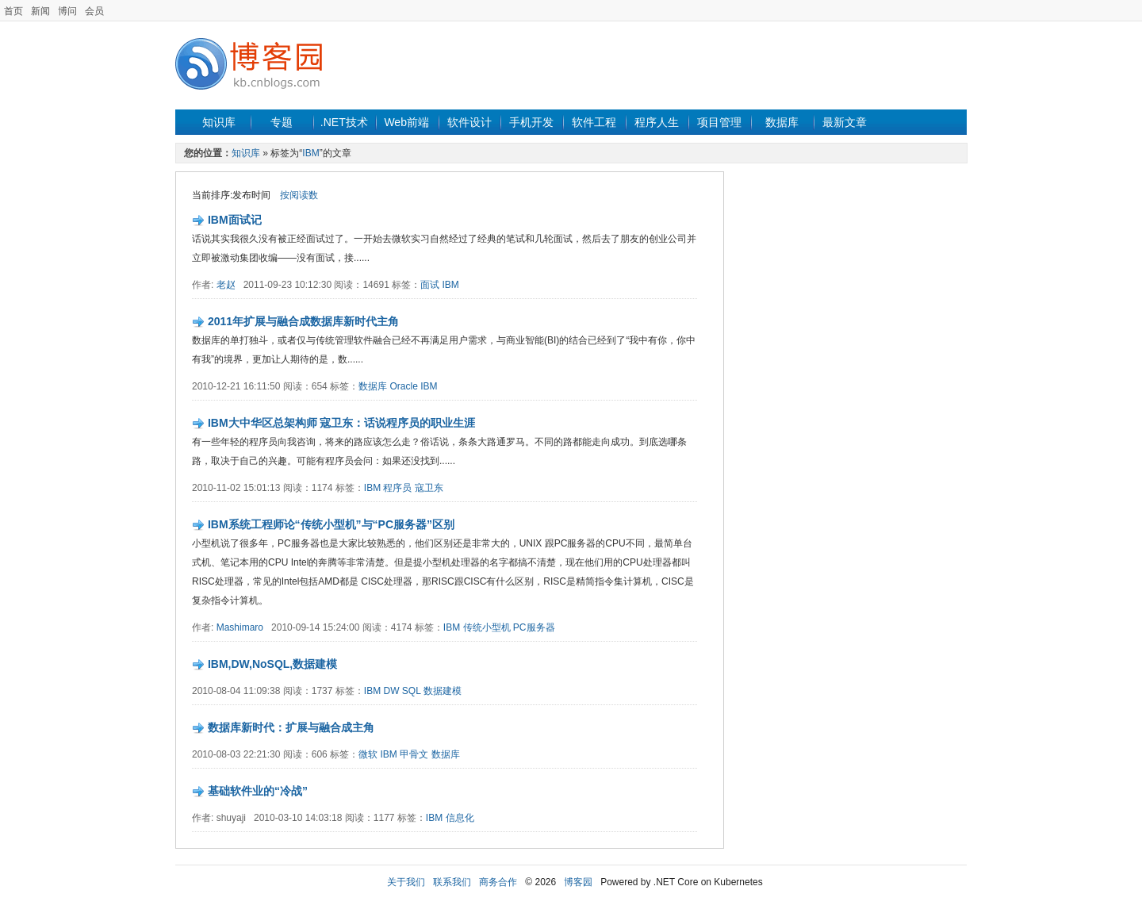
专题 (281, 122)
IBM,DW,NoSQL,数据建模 (272, 664)
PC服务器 (534, 627)
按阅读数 (299, 195)
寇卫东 (429, 487)
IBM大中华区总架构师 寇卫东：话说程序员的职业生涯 (342, 422)
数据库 (782, 122)
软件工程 (594, 122)
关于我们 (406, 882)
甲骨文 (414, 754)
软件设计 (469, 122)
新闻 (40, 11)
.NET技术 (344, 122)
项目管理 (719, 122)
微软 (367, 754)
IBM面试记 (235, 219)
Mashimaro (240, 627)
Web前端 (406, 122)
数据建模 (442, 690)
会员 (94, 11)
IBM (310, 153)
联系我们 (452, 882)
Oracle (403, 386)
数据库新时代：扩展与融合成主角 (291, 727)
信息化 (460, 817)
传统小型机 (487, 627)
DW (391, 690)
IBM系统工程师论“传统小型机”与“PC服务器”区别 (331, 524)
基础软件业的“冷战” (258, 790)
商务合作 (498, 882)
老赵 (226, 284)
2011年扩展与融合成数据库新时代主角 (303, 321)
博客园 (578, 882)
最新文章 (844, 122)
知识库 (219, 122)
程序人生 (656, 122)
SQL (411, 690)
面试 (429, 284)
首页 (13, 11)
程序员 (397, 487)
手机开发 (531, 122)
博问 (67, 11)
